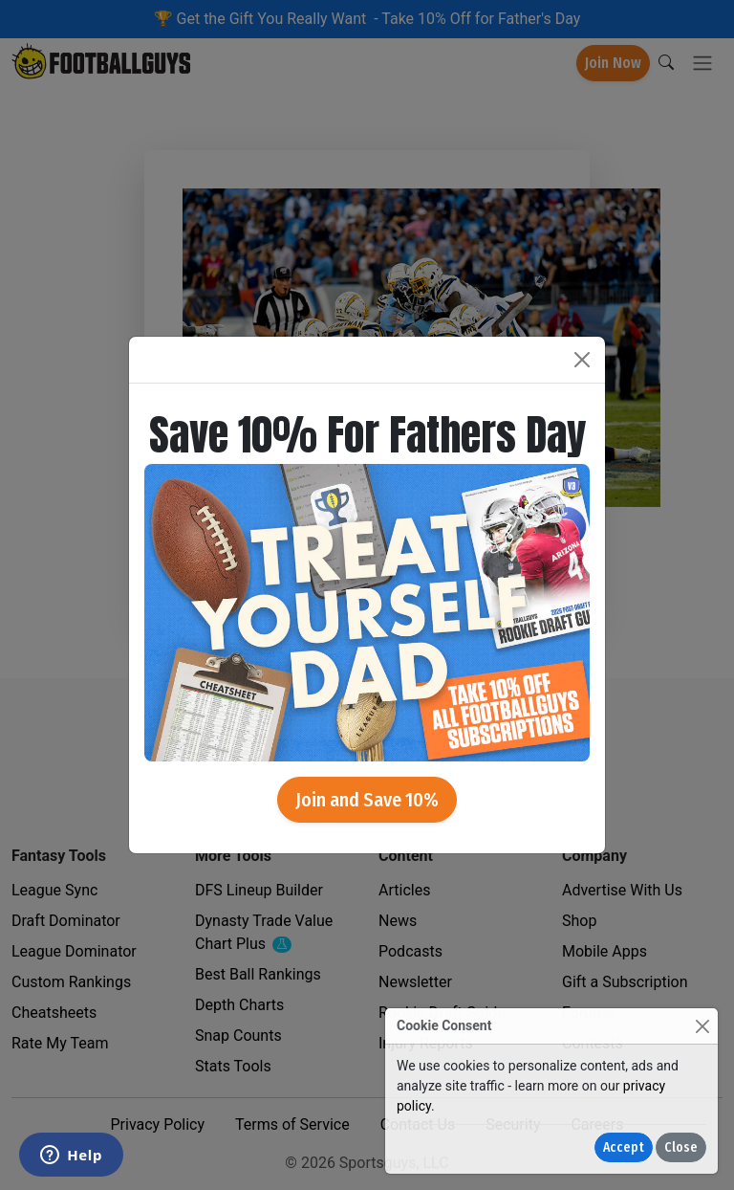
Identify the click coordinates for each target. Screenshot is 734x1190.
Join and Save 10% (367, 799)
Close (681, 1147)
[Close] (702, 1026)
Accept (623, 1147)
